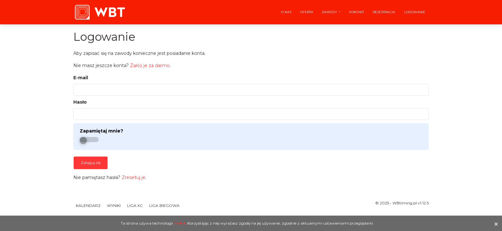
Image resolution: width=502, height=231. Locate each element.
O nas (286, 12)
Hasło (80, 102)
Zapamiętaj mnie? (101, 131)
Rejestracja (384, 12)
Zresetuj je (133, 177)
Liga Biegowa (164, 205)
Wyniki (114, 205)
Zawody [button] (330, 12)
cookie (179, 223)
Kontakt (356, 12)
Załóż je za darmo (150, 65)
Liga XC (135, 205)
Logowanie (414, 12)
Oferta (306, 12)
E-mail (80, 78)
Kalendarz (88, 205)
